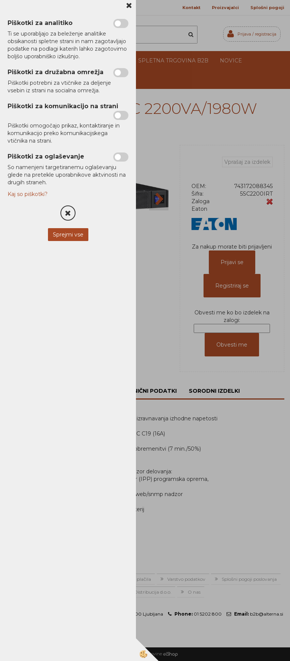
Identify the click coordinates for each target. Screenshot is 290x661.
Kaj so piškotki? (28, 194)
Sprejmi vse (68, 234)
